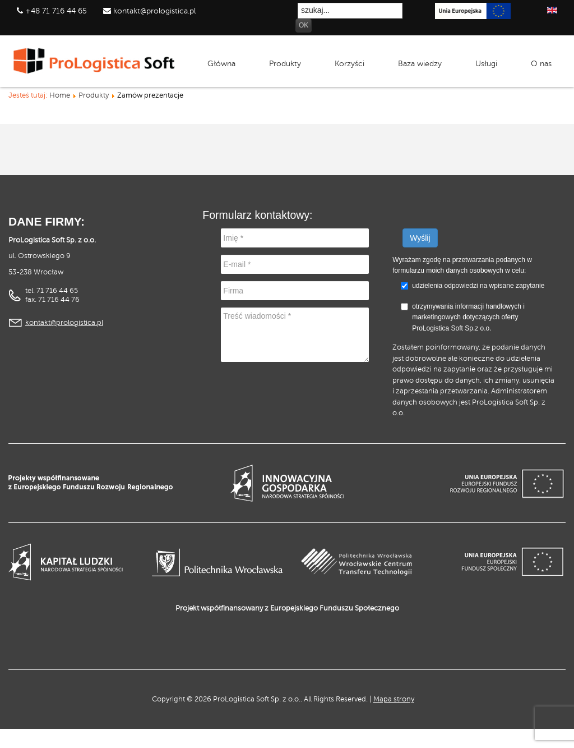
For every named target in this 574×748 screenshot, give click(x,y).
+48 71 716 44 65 (56, 11)
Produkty (93, 95)
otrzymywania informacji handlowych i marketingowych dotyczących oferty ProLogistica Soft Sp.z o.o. (463, 317)
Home (59, 95)
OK (303, 25)
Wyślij (420, 237)
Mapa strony (393, 699)
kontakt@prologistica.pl (153, 11)
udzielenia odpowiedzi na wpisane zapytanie (478, 286)
